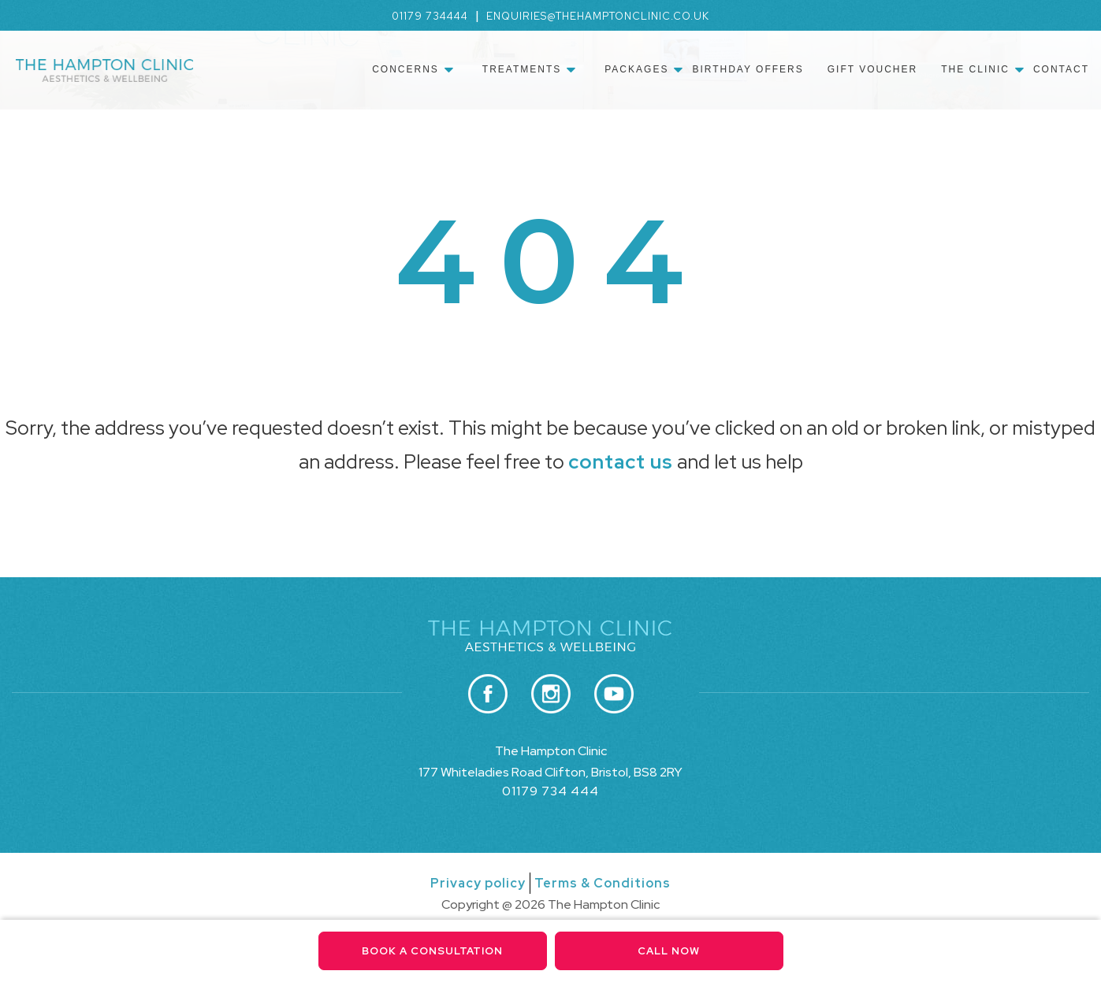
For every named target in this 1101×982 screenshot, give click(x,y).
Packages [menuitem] (636, 69)
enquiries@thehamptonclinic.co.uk (597, 16)
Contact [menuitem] (1061, 69)
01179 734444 (430, 16)
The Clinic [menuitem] (975, 69)
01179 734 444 (550, 791)
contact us (620, 462)
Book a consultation (432, 951)
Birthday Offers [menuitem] (747, 69)
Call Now (669, 951)
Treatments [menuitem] (521, 69)
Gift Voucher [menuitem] (872, 69)
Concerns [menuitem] (405, 69)
